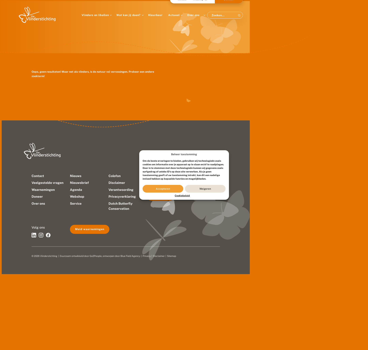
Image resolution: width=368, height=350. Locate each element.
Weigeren (205, 188)
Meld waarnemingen (89, 229)
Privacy (147, 256)
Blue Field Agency (130, 256)
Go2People (96, 256)
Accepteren (163, 188)
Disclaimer (159, 256)
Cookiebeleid (182, 195)
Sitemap (171, 256)
